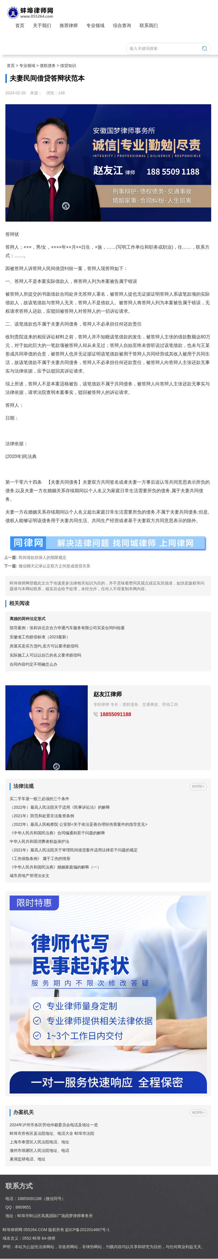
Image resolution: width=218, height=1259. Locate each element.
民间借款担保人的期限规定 (35, 557)
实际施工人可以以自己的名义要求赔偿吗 (45, 655)
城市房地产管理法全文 (29, 876)
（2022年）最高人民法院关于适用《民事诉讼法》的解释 (60, 808)
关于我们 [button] (42, 25)
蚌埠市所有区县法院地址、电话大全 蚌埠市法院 (52, 1133)
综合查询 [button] (122, 25)
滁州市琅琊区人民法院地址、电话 (39, 1150)
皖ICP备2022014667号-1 (87, 1230)
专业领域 (27, 65)
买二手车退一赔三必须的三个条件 (39, 799)
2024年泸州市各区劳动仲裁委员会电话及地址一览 (54, 1125)
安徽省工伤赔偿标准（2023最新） (40, 637)
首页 (19, 25)
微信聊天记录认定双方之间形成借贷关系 (47, 566)
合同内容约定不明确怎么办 (33, 664)
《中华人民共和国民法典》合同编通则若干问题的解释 (57, 833)
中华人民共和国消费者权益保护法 (39, 842)
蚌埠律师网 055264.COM (25, 1230)
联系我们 (149, 25)
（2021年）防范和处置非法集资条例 (42, 816)
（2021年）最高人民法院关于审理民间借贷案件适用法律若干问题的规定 (74, 850)
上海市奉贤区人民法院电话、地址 (39, 1142)
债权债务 (48, 65)
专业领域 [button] (95, 25)
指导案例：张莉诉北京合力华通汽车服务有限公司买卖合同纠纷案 (67, 628)
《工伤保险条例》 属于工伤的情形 (40, 859)
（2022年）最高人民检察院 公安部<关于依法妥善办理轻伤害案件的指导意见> (78, 825)
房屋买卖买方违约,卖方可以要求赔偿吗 (44, 646)
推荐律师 (69, 25)
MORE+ (198, 787)
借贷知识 (68, 65)
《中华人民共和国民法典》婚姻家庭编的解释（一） (55, 867)
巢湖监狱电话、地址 (27, 1159)
